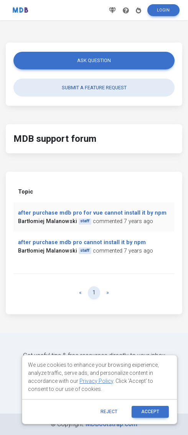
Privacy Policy (96, 381)
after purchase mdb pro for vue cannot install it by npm (92, 213)
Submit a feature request (94, 87)
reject (109, 411)
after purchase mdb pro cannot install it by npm (82, 242)
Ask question (94, 60)
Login (163, 10)
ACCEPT (150, 411)
